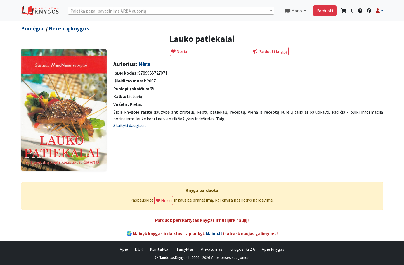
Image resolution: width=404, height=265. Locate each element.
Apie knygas (273, 249)
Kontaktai (159, 249)
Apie (124, 249)
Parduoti (324, 10)
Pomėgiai (33, 28)
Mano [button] (294, 10)
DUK (139, 249)
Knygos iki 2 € (242, 249)
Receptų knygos (69, 28)
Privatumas (211, 249)
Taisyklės (185, 249)
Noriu (179, 51)
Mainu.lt (214, 233)
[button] (379, 10)
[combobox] (171, 11)
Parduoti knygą (270, 51)
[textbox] (171, 11)
